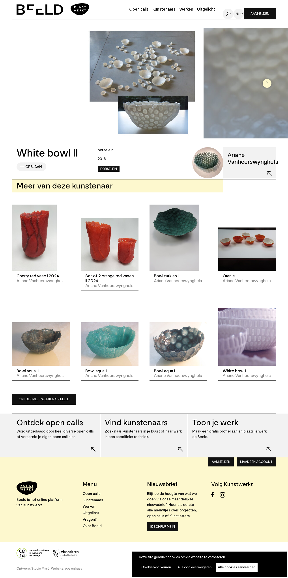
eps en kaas (73, 569)
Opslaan (33, 166)
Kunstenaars (164, 9)
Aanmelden (260, 14)
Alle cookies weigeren (194, 567)
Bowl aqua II (96, 371)
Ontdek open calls (50, 422)
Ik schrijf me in (162, 527)
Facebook (215, 495)
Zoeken (228, 14)
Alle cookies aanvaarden (236, 567)
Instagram (224, 495)
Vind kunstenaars (136, 422)
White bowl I (234, 371)
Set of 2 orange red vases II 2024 (109, 278)
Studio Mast (40, 569)
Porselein (108, 169)
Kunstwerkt (32, 505)
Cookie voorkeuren (156, 567)
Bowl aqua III (28, 371)
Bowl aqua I (164, 371)
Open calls (139, 9)
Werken (186, 9)
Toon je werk (215, 422)
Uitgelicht (206, 9)
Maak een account (256, 462)
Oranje (229, 276)
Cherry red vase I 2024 (38, 276)
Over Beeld (92, 526)
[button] (267, 83)
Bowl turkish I (166, 276)
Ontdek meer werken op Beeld (44, 399)
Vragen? (90, 519)
